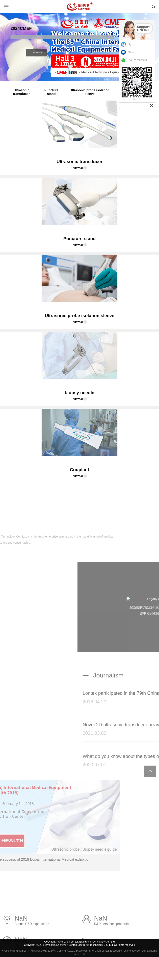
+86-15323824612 (137, 60)
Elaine (131, 52)
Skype (131, 44)
